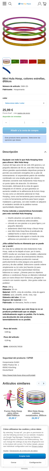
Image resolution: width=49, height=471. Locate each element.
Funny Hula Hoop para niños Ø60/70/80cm (13, 413)
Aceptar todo (24, 456)
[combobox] (24, 103)
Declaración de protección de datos (24, 451)
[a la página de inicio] (24, 4)
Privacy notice (37, 446)
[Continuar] (43, 383)
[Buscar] (10, 3)
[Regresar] (38, 383)
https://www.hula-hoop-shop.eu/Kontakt (19, 375)
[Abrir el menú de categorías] (4, 3)
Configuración (35, 462)
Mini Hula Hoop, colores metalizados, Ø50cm (36, 413)
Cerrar (13, 462)
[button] (6, 61)
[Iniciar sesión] (40, 4)
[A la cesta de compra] (44, 4)
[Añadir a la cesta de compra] (24, 130)
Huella (5, 451)
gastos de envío (23, 113)
